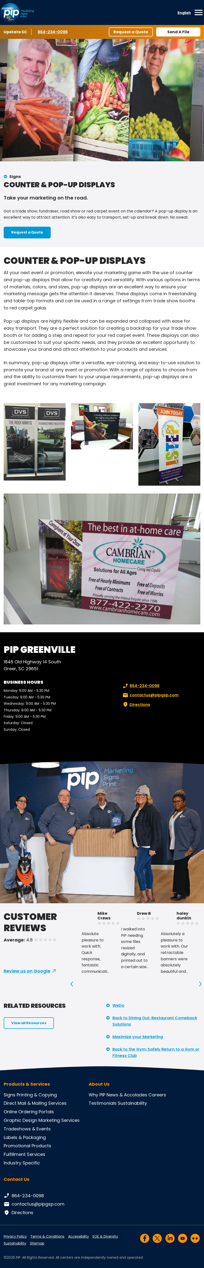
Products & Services (27, 1084)
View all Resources (28, 1023)
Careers (157, 1095)
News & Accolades (127, 1095)
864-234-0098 (53, 32)
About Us (99, 1084)
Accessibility (78, 1236)
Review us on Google (27, 971)
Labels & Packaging (25, 1137)
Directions (136, 705)
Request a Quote (130, 32)
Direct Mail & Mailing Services (35, 1103)
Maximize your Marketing (137, 1037)
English (184, 12)
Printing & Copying (37, 1095)
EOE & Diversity (105, 1236)
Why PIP (97, 1095)
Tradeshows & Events (27, 1129)
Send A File (178, 32)
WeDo (118, 1005)
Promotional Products (27, 1146)
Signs (15, 176)
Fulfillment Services (24, 1154)
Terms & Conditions (47, 1236)
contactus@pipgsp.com (150, 695)
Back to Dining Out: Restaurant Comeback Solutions (154, 1021)
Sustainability (132, 1103)
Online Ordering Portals (29, 1112)
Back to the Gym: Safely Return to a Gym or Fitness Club (156, 1052)
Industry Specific (22, 1163)
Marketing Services (59, 1120)
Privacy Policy (15, 1236)
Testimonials (103, 1103)
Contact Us (16, 1179)
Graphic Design (20, 1120)
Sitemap (37, 1243)
